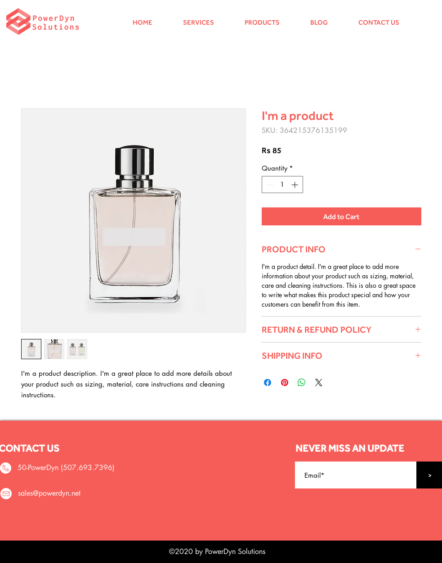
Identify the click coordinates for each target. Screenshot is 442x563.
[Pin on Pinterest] (284, 382)
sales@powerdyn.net (49, 493)
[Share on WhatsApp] (301, 382)
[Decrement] (269, 184)
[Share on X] (318, 382)
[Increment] (296, 184)
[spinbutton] (282, 184)
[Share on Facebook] (267, 382)
